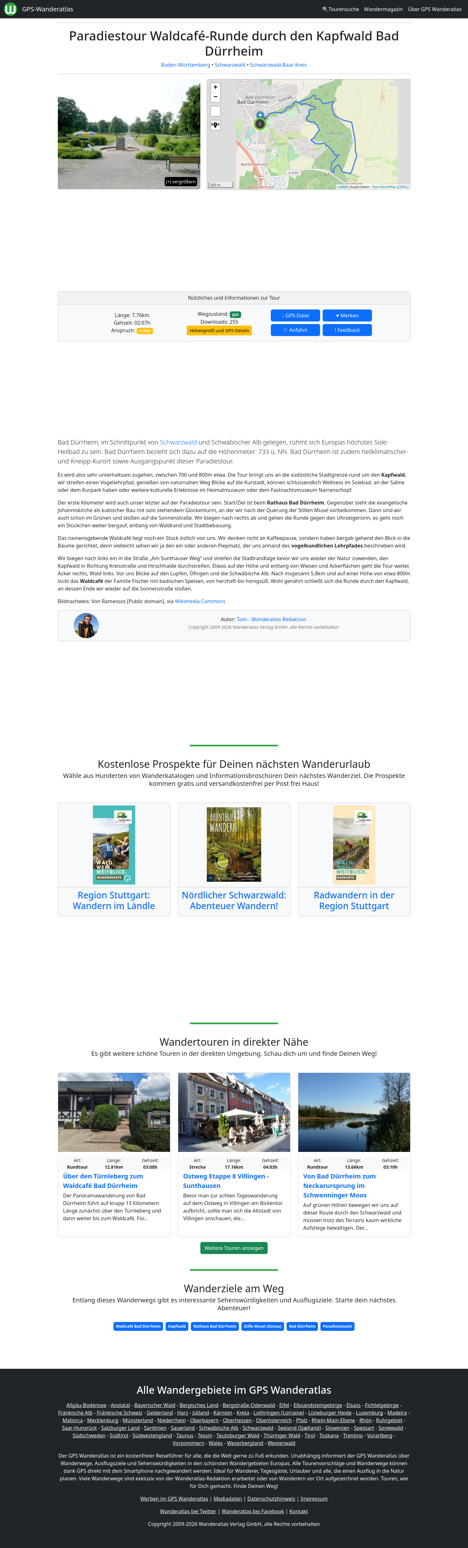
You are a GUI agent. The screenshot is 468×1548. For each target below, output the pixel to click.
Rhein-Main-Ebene (333, 1420)
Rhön (365, 1420)
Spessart (364, 1427)
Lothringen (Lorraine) (278, 1412)
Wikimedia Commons (200, 601)
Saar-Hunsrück (79, 1427)
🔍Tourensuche (340, 9)
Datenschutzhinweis (271, 1498)
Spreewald (391, 1427)
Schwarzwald (230, 64)
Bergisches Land (198, 1405)
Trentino (353, 1435)
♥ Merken (347, 315)
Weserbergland (245, 1443)
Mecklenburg (103, 1420)
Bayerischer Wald (154, 1405)
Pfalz (301, 1420)
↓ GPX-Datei (295, 315)
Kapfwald (177, 1326)
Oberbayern (204, 1420)
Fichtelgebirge (382, 1405)
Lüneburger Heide (330, 1412)
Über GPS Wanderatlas (435, 9)
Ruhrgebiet (389, 1420)
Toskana (329, 1435)
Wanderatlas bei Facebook (253, 1511)
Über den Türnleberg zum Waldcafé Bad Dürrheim (103, 1181)
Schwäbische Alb (218, 1427)
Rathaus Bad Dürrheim (214, 1326)
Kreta (243, 1412)
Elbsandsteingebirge (318, 1405)
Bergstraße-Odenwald (249, 1405)
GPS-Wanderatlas (47, 9)
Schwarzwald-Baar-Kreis (278, 64)
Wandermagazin (383, 9)
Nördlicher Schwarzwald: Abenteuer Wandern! (234, 900)
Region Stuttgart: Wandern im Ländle (114, 900)
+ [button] (215, 88)
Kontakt (298, 1511)
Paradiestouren (337, 1326)
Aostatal (120, 1405)
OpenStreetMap (384, 187)
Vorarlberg (379, 1435)
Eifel (284, 1405)
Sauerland (183, 1427)
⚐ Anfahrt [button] (295, 330)
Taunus (184, 1435)
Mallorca (73, 1420)
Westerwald (281, 1443)
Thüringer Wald (282, 1435)
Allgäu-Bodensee (86, 1405)
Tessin (205, 1435)
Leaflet (342, 187)
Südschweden (89, 1435)
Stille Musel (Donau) (263, 1326)
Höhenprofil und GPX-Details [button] (219, 330)
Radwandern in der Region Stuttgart (354, 900)
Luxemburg (369, 1412)
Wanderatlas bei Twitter (188, 1511)
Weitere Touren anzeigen (234, 1248)
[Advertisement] (308, 238)
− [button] (215, 97)
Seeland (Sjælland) (299, 1427)
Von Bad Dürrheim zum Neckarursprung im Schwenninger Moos (339, 1185)
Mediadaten (228, 1498)
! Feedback (347, 330)
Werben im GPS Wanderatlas (174, 1498)
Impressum (314, 1498)
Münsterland (138, 1420)
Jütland (200, 1412)
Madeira (397, 1412)
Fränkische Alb (75, 1412)
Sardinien (155, 1427)
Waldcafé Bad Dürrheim (138, 1326)
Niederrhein (171, 1420)
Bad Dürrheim (302, 1326)
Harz (182, 1412)
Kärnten (222, 1412)
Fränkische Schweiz (119, 1412)
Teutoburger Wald (237, 1435)
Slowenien (337, 1427)
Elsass (353, 1405)
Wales (215, 1443)
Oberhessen (237, 1420)
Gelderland (160, 1412)
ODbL (402, 187)
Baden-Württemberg (185, 64)
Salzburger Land (120, 1427)
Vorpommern (188, 1443)
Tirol (310, 1435)
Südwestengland (152, 1435)
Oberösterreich (274, 1420)
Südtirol (119, 1435)
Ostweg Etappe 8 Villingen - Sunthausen (226, 1181)
